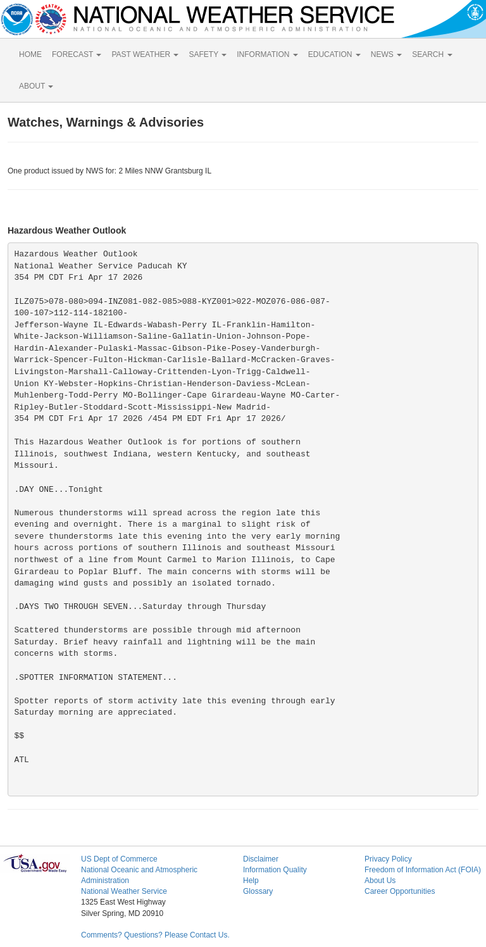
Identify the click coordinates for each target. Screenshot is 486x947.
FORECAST (76, 54)
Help (251, 880)
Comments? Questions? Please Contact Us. (155, 935)
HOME (30, 54)
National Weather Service (124, 891)
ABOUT (36, 86)
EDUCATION (334, 54)
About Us (380, 880)
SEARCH (432, 54)
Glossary (258, 891)
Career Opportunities (399, 891)
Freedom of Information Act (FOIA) (422, 869)
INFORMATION (267, 54)
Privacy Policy (388, 859)
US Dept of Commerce (119, 859)
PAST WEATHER (144, 54)
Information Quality (275, 869)
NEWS (386, 54)
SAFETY (208, 54)
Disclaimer (260, 859)
